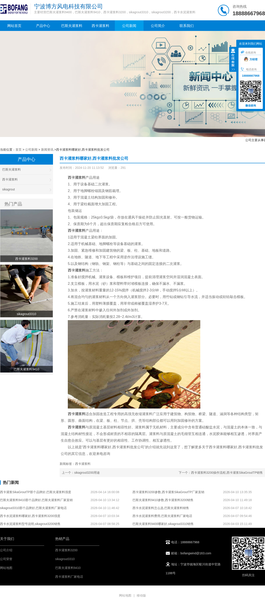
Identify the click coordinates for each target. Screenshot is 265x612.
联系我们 (187, 26)
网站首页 (14, 26)
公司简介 (158, 26)
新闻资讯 (47, 149)
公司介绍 (6, 550)
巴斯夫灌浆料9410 (68, 568)
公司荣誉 (6, 559)
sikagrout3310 (65, 559)
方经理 (250, 59)
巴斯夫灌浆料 (71, 26)
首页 (18, 149)
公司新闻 (129, 26)
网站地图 (6, 568)
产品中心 (43, 26)
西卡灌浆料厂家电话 (69, 576)
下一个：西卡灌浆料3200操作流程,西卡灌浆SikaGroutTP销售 (221, 472)
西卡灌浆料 (100, 26)
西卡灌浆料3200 (66, 550)
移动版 (141, 595)
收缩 (233, 60)
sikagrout (26, 189)
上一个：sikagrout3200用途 (81, 472)
